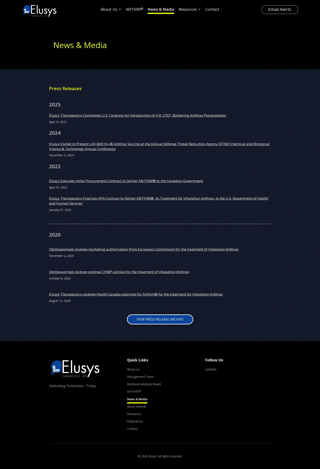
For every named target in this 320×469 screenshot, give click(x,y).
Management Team (140, 377)
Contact (212, 10)
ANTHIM (134, 10)
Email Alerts (279, 9)
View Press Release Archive (160, 319)
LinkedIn (210, 369)
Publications (135, 421)
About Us (109, 10)
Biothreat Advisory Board (144, 384)
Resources (188, 10)
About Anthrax (136, 406)
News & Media (161, 10)
